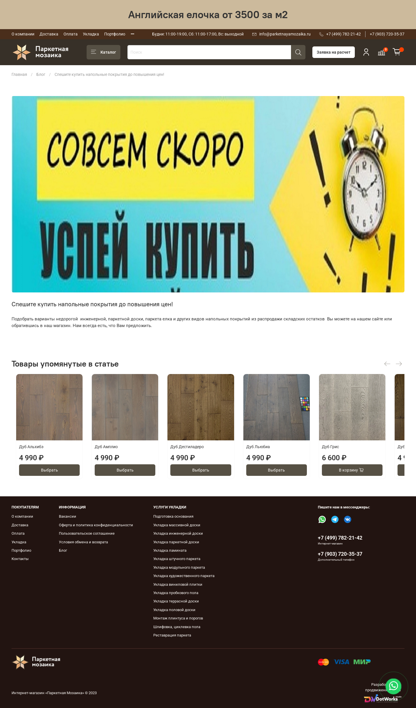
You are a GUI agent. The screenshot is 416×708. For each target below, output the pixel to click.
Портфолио (114, 34)
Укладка (91, 34)
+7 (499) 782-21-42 (343, 34)
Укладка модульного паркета (179, 567)
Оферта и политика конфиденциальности (96, 525)
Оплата (71, 34)
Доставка (49, 34)
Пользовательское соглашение (87, 533)
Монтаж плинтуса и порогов (178, 618)
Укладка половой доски (174, 610)
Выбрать (47, 474)
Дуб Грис (344, 451)
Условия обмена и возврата (83, 542)
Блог (40, 74)
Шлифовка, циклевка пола (176, 627)
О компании (23, 34)
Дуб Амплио (106, 451)
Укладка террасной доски (176, 601)
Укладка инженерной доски (178, 533)
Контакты (20, 559)
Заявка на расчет (333, 52)
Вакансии (67, 516)
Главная (19, 74)
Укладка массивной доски (176, 525)
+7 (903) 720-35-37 (387, 34)
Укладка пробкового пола (175, 593)
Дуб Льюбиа (267, 451)
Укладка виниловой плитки (177, 584)
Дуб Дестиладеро (192, 451)
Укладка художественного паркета (183, 576)
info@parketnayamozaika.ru (285, 34)
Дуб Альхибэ (27, 451)
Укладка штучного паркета (176, 559)
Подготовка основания (173, 516)
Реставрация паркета (172, 635)
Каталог (103, 52)
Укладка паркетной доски (176, 542)
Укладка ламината (169, 550)
